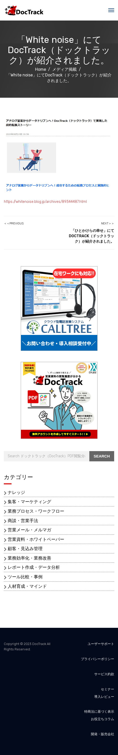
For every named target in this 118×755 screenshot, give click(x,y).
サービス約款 (104, 674)
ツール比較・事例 (25, 576)
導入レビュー (104, 697)
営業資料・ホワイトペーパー (36, 539)
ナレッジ (16, 492)
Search (102, 456)
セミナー (107, 689)
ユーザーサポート (101, 644)
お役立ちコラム (102, 719)
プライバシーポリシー (97, 659)
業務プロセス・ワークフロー (36, 511)
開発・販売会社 (102, 734)
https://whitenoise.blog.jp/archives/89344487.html (45, 202)
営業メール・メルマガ (29, 529)
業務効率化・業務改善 (29, 558)
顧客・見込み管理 (25, 548)
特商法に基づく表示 (99, 711)
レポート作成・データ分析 (34, 567)
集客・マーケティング (29, 501)
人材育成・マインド (27, 586)
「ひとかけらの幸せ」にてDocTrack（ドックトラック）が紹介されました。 (91, 236)
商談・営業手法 (23, 520)
